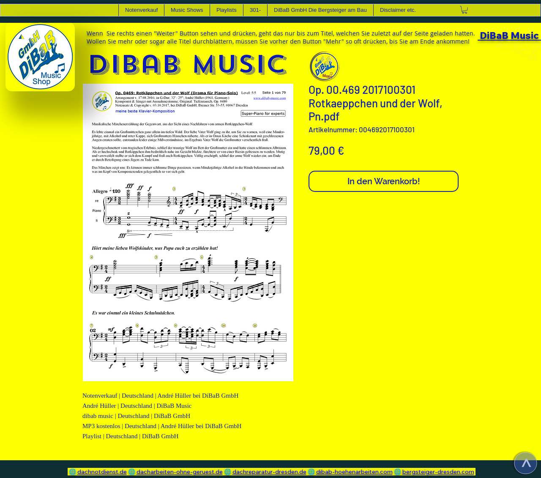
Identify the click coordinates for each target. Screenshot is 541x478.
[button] (187, 10)
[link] (464, 10)
